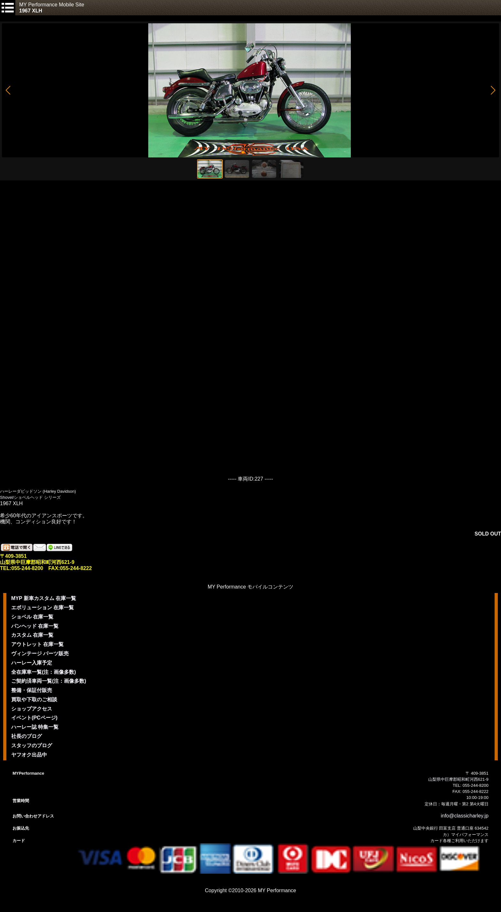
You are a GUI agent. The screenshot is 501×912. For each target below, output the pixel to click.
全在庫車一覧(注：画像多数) (43, 672)
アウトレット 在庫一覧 (37, 644)
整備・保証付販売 (31, 690)
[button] (8, 90)
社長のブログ (26, 736)
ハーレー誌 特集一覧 (34, 727)
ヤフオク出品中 (29, 754)
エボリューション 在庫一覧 (42, 607)
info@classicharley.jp (464, 815)
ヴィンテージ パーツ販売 (40, 653)
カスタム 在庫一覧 (32, 635)
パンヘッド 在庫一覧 (34, 626)
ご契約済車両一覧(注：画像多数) (48, 681)
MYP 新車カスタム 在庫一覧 (43, 598)
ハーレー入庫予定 (31, 662)
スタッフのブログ (31, 745)
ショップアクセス (31, 708)
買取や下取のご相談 (34, 699)
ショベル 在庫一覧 (32, 616)
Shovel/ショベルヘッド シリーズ (30, 497)
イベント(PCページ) (34, 717)
